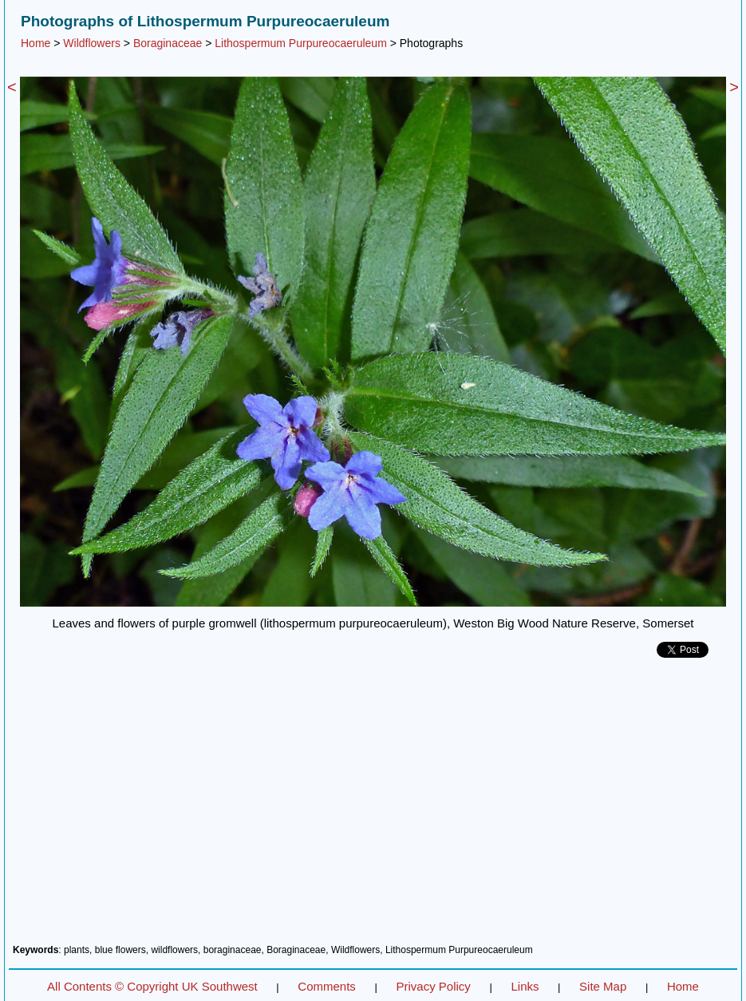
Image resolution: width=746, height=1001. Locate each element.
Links (525, 986)
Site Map (602, 986)
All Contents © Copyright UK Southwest (152, 986)
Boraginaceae (167, 43)
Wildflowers (91, 43)
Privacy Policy (433, 986)
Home (35, 43)
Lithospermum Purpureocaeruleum (301, 43)
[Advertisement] (373, 807)
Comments (327, 986)
